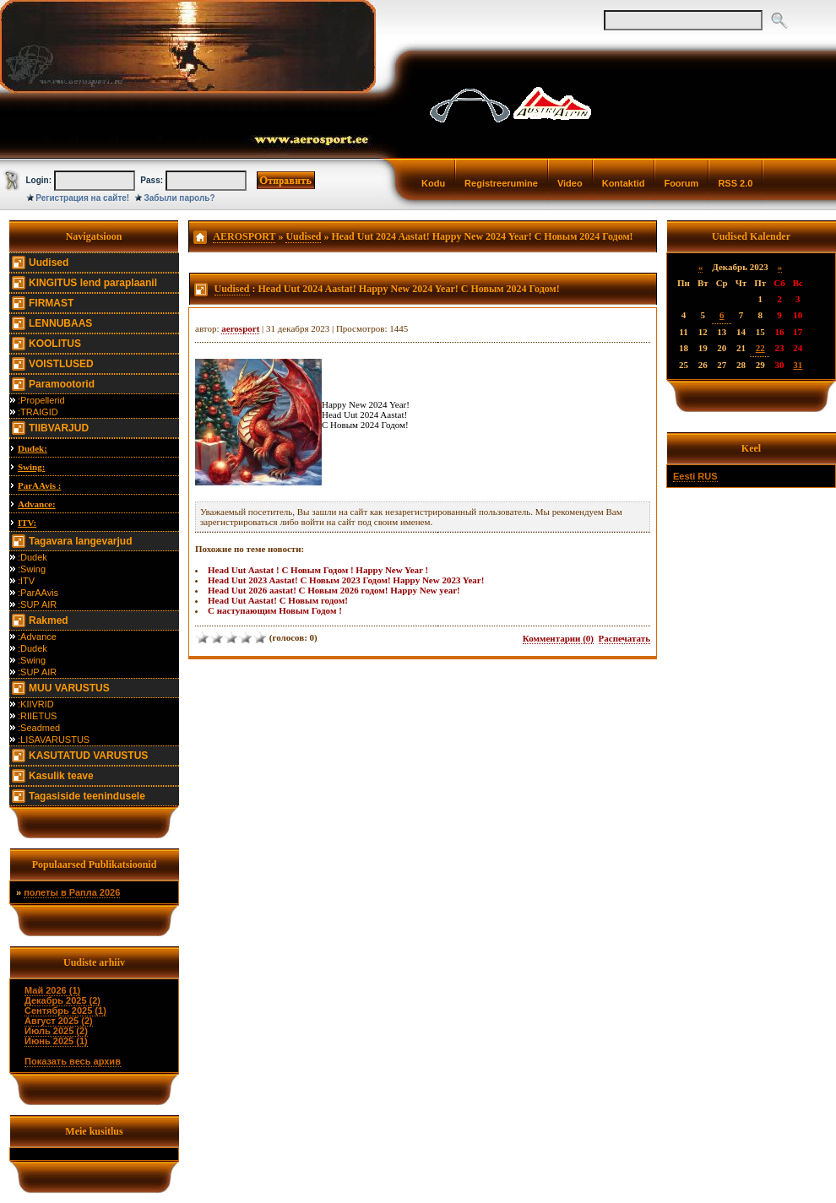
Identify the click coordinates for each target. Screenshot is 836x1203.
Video (570, 183)
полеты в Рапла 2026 (72, 892)
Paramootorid (62, 384)
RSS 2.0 (735, 183)
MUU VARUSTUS (69, 688)
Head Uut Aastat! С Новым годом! (278, 600)
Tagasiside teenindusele (87, 796)
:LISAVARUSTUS (54, 739)
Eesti (684, 476)
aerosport (240, 328)
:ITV (26, 581)
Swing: (31, 467)
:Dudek (32, 557)
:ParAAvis (38, 593)
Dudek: (32, 448)
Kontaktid (623, 183)
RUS (707, 476)
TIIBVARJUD (59, 428)
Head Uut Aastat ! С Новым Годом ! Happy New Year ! (318, 570)
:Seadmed (39, 728)
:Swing (32, 569)
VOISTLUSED (61, 364)
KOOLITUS (55, 344)
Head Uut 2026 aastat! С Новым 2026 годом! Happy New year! (334, 590)
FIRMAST (51, 303)
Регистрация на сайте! (82, 198)
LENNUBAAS (60, 323)
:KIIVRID (36, 704)
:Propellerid (41, 400)
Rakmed (48, 620)
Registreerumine (501, 183)
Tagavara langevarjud (81, 541)
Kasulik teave (61, 776)
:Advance (37, 636)
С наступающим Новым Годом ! (275, 610)
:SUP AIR (37, 604)
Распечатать (624, 638)
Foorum (681, 183)
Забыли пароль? (179, 198)
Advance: (37, 504)
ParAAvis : (39, 485)
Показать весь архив (72, 1061)
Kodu (433, 183)
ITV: (27, 523)
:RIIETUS (37, 716)
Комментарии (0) (558, 638)
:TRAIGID (38, 412)
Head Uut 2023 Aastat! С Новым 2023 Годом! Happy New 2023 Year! (346, 580)
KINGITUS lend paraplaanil (93, 283)
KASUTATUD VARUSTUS (88, 755)
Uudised (48, 262)
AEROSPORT (244, 236)
